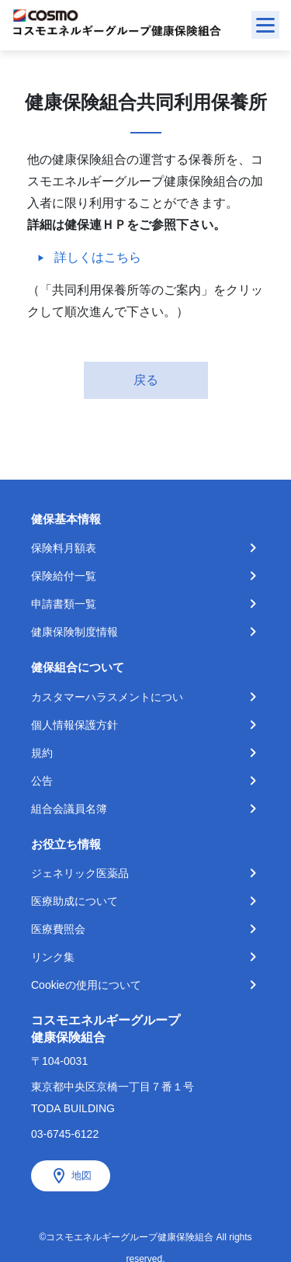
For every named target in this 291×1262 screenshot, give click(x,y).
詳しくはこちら (97, 257)
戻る (145, 380)
